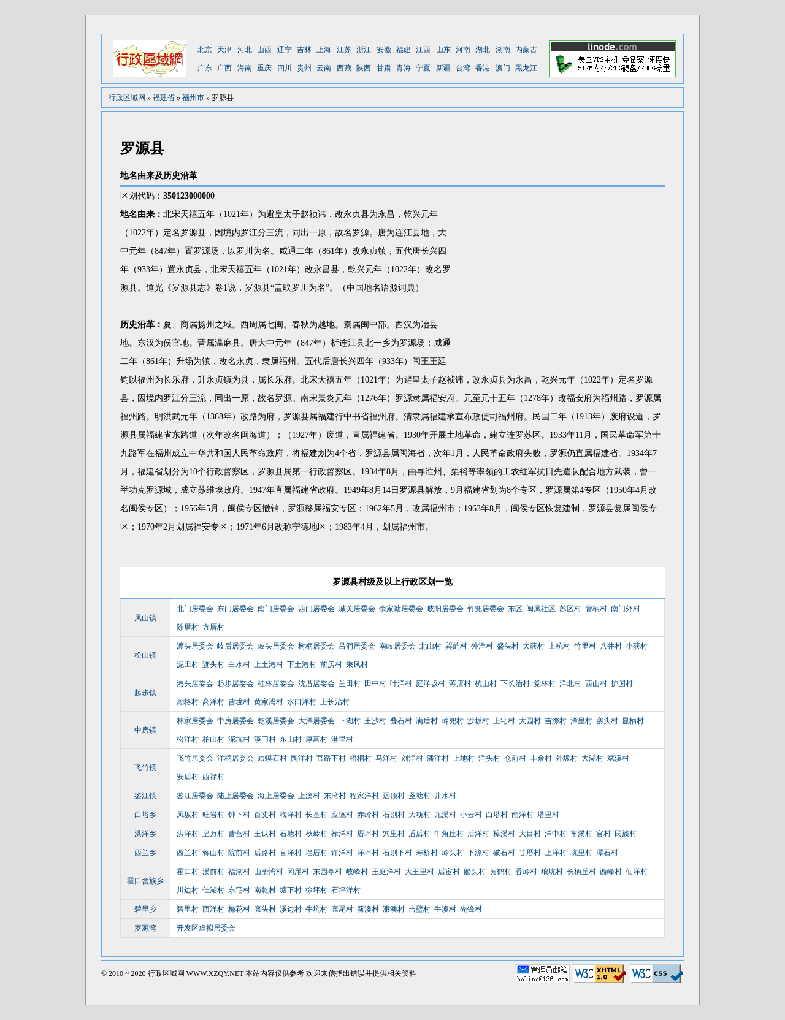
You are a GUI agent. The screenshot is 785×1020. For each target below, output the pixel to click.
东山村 (291, 739)
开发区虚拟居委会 (206, 928)
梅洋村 (291, 814)
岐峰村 (357, 871)
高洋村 (213, 702)
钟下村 (239, 814)
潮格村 (188, 702)
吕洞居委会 (357, 646)
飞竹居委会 (195, 758)
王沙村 (375, 721)
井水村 (445, 795)
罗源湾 (145, 928)
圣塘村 (419, 795)
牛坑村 (316, 909)
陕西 (363, 68)
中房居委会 (235, 721)
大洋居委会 (316, 721)
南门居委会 (276, 608)
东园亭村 (327, 871)
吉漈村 (556, 721)
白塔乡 (145, 814)
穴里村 (394, 833)
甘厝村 (530, 852)
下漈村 (478, 852)
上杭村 (559, 646)
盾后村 (419, 833)
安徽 (384, 49)
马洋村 (386, 758)
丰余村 (541, 758)
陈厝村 (188, 627)
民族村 (626, 833)
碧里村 (188, 909)
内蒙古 (526, 49)
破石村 (504, 852)
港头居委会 (195, 683)
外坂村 (567, 758)
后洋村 (478, 833)
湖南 (503, 49)
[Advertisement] (562, 279)
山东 (443, 49)
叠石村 (401, 721)
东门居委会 (235, 608)
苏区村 (570, 608)
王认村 (265, 833)
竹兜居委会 (485, 608)
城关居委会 (357, 608)
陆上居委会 (235, 795)
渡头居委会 (195, 646)
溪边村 (291, 909)
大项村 (419, 814)
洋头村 (489, 758)
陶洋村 (302, 758)
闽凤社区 (541, 608)
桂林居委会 (276, 683)
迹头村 (213, 664)
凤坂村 (188, 814)
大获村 (534, 646)
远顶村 (394, 795)
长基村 (316, 814)
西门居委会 (316, 608)
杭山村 (486, 683)
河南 (463, 49)
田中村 (375, 683)
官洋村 (291, 852)
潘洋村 (438, 758)
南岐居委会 (397, 646)
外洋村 (482, 646)
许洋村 (342, 852)
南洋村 (522, 814)
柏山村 (213, 739)
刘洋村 (412, 758)
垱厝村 (316, 852)
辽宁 (284, 49)
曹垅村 (239, 702)
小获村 (637, 646)
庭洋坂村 (430, 683)
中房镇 (145, 730)
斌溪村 (618, 758)
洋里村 (581, 721)
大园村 (530, 721)
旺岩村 (213, 814)
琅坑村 (552, 871)
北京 (204, 49)
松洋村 (188, 739)
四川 (284, 68)
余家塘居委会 (401, 608)
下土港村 (301, 664)
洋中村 (556, 833)
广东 (204, 68)
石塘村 (291, 833)
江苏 (344, 49)
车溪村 (581, 833)
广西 (224, 68)
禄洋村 (342, 833)
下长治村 (515, 683)
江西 (423, 49)
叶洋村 (401, 683)
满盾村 (427, 721)
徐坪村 (316, 890)
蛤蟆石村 (272, 758)
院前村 (239, 852)
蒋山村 (213, 852)
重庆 (264, 68)
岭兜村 (453, 721)
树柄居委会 (316, 646)
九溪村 (445, 814)
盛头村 (508, 646)
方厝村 (213, 627)
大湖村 (592, 758)
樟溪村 (504, 833)
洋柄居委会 (235, 758)
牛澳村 (445, 909)
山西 (264, 49)
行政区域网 (127, 97)
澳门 (503, 68)
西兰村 (188, 852)
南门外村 (625, 608)
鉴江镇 (145, 795)
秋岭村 (316, 833)
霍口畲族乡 (145, 881)
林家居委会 (195, 721)
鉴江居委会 (195, 795)
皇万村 (213, 833)
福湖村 (239, 871)
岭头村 (453, 852)
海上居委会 (276, 795)
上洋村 (556, 852)
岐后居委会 (235, 646)
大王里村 (419, 871)
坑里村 (581, 852)
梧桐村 (361, 758)
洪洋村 (188, 833)
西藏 (344, 68)
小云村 (471, 814)
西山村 (596, 683)
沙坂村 (478, 721)
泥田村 (188, 664)
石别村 (394, 814)
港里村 (342, 739)
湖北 (482, 49)
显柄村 (633, 721)
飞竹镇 (145, 767)
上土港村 (268, 664)
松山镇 (145, 655)
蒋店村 (460, 683)
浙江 (363, 49)
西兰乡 (145, 852)
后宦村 (449, 871)
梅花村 (239, 909)
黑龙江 (526, 68)
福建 (403, 49)
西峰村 (611, 871)
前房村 (331, 664)
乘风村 (357, 664)
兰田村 (350, 683)
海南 (244, 68)
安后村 (188, 776)
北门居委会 (195, 608)
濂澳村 (394, 909)
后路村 (265, 852)
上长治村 (335, 702)
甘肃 (384, 68)
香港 (482, 68)
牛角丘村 (449, 833)
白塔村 (497, 814)
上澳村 (309, 795)
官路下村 (331, 758)
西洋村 (213, 909)
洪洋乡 (145, 833)
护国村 (622, 683)
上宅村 (504, 721)
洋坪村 (368, 852)
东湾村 (335, 795)
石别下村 (397, 852)
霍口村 (188, 871)
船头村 (475, 871)
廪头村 (265, 909)
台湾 (463, 68)
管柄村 (596, 608)
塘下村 (291, 890)
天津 (224, 49)
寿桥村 (427, 852)
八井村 (611, 646)
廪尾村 (342, 909)
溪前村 (213, 871)
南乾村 (265, 890)
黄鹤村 (500, 871)
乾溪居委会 (276, 721)
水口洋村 (301, 702)
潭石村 (607, 852)
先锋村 (471, 909)
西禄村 (213, 776)
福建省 (164, 97)
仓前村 (515, 758)
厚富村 (316, 739)
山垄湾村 (268, 871)
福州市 (193, 97)
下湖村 (350, 721)
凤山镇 (145, 618)
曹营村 (239, 833)
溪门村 (265, 739)
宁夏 (423, 68)
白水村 (239, 664)
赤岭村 (368, 814)
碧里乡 (145, 909)
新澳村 (368, 909)
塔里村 (548, 814)
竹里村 (585, 646)
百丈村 (265, 814)
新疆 (443, 68)
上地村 (464, 758)
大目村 (530, 833)
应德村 (342, 814)
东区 (515, 608)
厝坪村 (368, 833)
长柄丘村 (581, 871)
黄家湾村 (268, 702)
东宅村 (239, 890)
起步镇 (145, 692)
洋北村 (570, 683)
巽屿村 (456, 646)
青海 (403, 68)
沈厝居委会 (316, 683)
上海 (323, 49)
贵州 (304, 68)
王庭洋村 (386, 871)
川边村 (188, 890)
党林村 (545, 683)
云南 (323, 68)
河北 (244, 49)
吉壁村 (419, 909)
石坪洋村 (346, 890)
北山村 (430, 646)
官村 (603, 833)
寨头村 (607, 721)
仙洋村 (637, 871)
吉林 (304, 49)
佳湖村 (213, 890)
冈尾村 (298, 871)
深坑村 (239, 739)
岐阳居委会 (445, 608)
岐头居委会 (276, 646)
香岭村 (526, 871)
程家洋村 (364, 795)
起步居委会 (235, 683)
